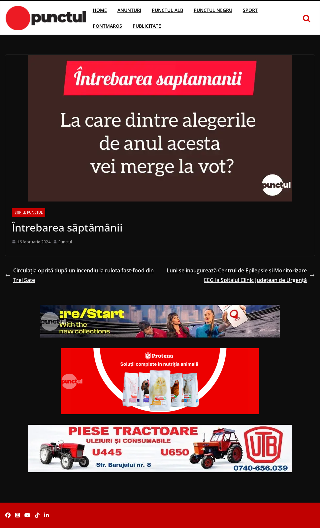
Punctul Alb (167, 10)
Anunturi (129, 10)
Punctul (65, 242)
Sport (250, 10)
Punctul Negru (213, 10)
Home (100, 10)
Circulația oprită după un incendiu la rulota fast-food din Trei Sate (79, 275)
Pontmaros (107, 26)
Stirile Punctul (29, 212)
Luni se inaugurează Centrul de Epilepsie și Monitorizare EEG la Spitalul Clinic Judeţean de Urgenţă (241, 275)
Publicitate (147, 26)
